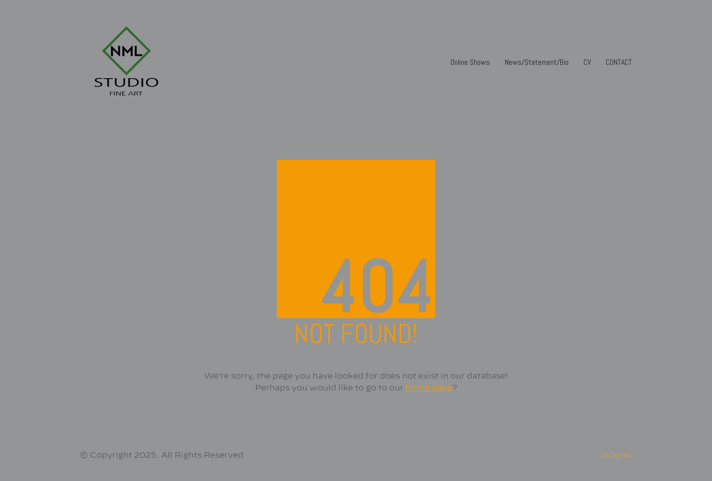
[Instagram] (616, 455)
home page (428, 388)
